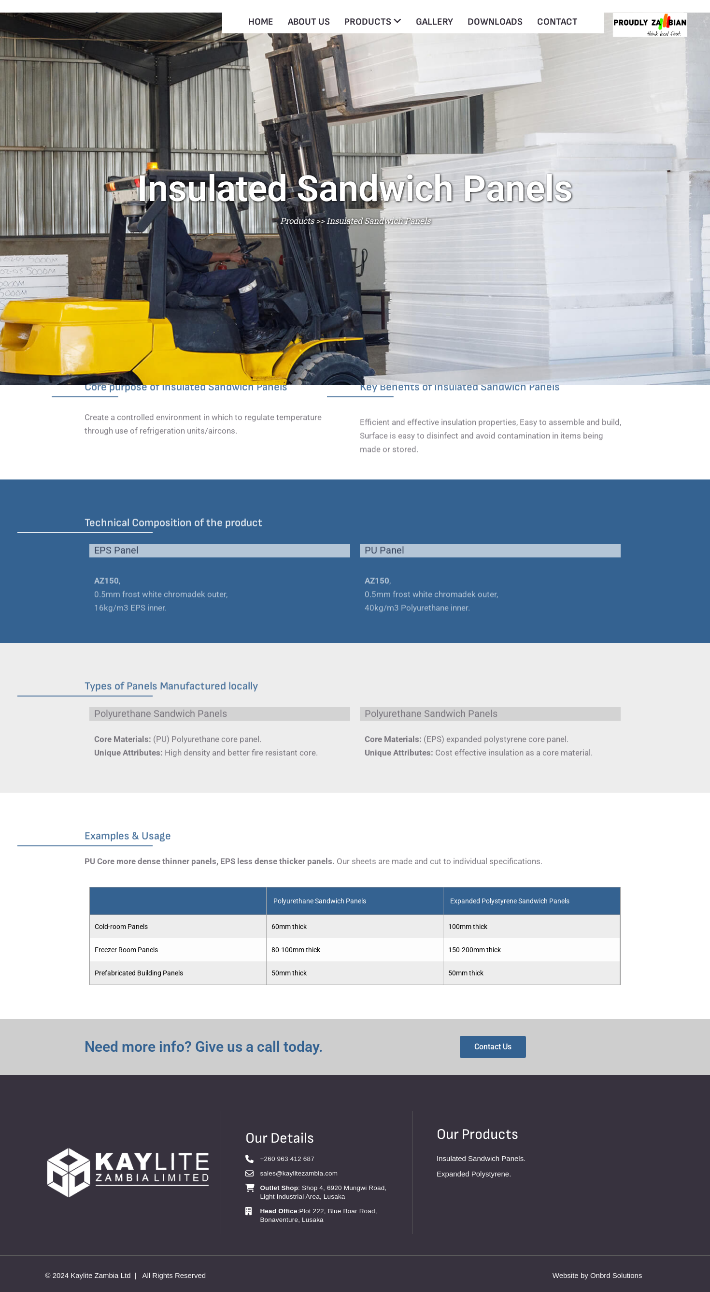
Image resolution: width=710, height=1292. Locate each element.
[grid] (355, 936)
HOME (260, 22)
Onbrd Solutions (616, 1275)
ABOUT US (309, 22)
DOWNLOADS (495, 22)
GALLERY (434, 22)
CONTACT (557, 22)
